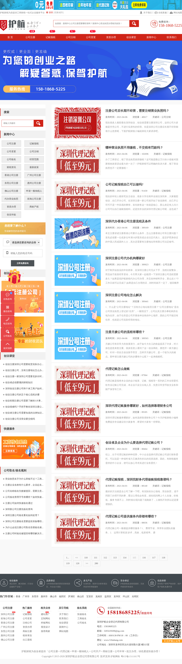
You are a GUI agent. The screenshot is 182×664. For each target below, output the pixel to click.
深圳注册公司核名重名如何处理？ (22, 515)
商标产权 (34, 206)
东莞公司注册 (11, 183)
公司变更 (91, 37)
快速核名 (81, 614)
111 (95, 557)
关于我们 (147, 13)
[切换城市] (59, 12)
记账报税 (50, 37)
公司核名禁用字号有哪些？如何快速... (24, 497)
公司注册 (30, 37)
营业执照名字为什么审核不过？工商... (24, 479)
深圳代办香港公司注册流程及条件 (128, 221)
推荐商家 (45, 631)
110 (86, 557)
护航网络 (115, 656)
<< (76, 557)
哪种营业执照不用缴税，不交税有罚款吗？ (134, 147)
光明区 (135, 596)
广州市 (26, 596)
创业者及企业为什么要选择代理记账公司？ (134, 442)
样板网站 (45, 623)
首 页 (10, 37)
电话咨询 (7, 324)
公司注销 (71, 37)
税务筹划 (27, 635)
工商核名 (81, 618)
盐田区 (107, 596)
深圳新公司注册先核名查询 (19, 509)
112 (105, 557)
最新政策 (34, 167)
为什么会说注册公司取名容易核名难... (24, 527)
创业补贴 (11, 214)
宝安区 (89, 596)
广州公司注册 (34, 175)
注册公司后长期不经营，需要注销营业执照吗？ (137, 110)
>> (87, 563)
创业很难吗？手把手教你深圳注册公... (24, 407)
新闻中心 (151, 37)
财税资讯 (11, 167)
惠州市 (44, 596)
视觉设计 (45, 627)
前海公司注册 (34, 199)
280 (96, 563)
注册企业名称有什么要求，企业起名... (24, 485)
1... (67, 557)
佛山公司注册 (11, 191)
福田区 (62, 596)
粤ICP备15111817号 (130, 656)
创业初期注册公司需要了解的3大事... (23, 400)
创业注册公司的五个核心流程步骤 (22, 394)
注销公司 (27, 623)
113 (115, 557)
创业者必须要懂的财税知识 (19, 382)
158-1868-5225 (170, 25)
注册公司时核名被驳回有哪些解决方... (24, 533)
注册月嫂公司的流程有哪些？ (125, 332)
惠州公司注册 (34, 183)
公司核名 (11, 159)
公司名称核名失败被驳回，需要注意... (24, 491)
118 (163, 557)
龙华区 (117, 596)
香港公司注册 (11, 175)
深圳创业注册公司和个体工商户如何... (24, 388)
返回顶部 (7, 348)
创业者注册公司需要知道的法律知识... (24, 413)
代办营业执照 (11, 199)
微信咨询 (7, 311)
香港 (18, 596)
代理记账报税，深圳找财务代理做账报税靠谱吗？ (138, 479)
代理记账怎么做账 (117, 368)
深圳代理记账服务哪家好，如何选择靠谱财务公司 (138, 405)
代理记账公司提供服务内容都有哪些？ (131, 516)
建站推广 (45, 613)
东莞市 (35, 596)
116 (144, 557)
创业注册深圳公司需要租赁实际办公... (24, 364)
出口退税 (27, 640)
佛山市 (53, 596)
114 (124, 557)
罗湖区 (71, 596)
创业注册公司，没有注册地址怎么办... (24, 370)
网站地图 (178, 13)
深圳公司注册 (7, 613)
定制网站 (45, 618)
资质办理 (111, 37)
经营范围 (34, 159)
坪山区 (126, 596)
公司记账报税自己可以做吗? (124, 184)
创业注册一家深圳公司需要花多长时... (24, 376)
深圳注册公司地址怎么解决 (123, 295)
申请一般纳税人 (34, 191)
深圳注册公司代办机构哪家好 (125, 258)
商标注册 (27, 631)
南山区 (80, 596)
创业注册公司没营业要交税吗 (20, 419)
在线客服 (162, 13)
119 (67, 563)
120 (77, 563)
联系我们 (171, 37)
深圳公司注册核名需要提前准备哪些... (24, 521)
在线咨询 (7, 299)
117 (153, 557)
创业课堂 (131, 37)
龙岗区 (98, 596)
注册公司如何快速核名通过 (19, 503)
